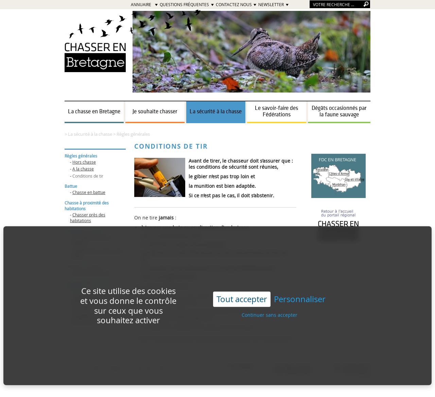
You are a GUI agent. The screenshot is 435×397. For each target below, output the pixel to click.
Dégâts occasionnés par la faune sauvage (339, 111)
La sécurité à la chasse (216, 112)
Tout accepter (241, 293)
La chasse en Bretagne (94, 112)
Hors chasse (84, 162)
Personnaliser (300, 293)
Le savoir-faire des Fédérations (276, 111)
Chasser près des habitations (87, 218)
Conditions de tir (87, 176)
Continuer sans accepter (269, 309)
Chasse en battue (88, 192)
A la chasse (83, 168)
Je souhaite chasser (155, 112)
